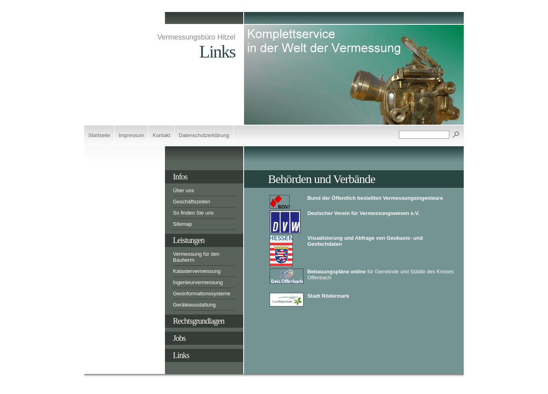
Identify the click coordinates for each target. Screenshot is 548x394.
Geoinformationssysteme (201, 293)
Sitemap (182, 224)
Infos (180, 176)
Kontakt (161, 135)
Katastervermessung (196, 271)
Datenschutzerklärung (204, 135)
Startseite (99, 135)
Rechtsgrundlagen (198, 320)
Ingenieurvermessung (198, 282)
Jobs (179, 338)
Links (181, 355)
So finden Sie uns (193, 213)
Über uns (183, 190)
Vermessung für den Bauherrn (196, 257)
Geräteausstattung (194, 305)
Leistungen (189, 240)
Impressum (131, 135)
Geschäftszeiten (191, 202)
